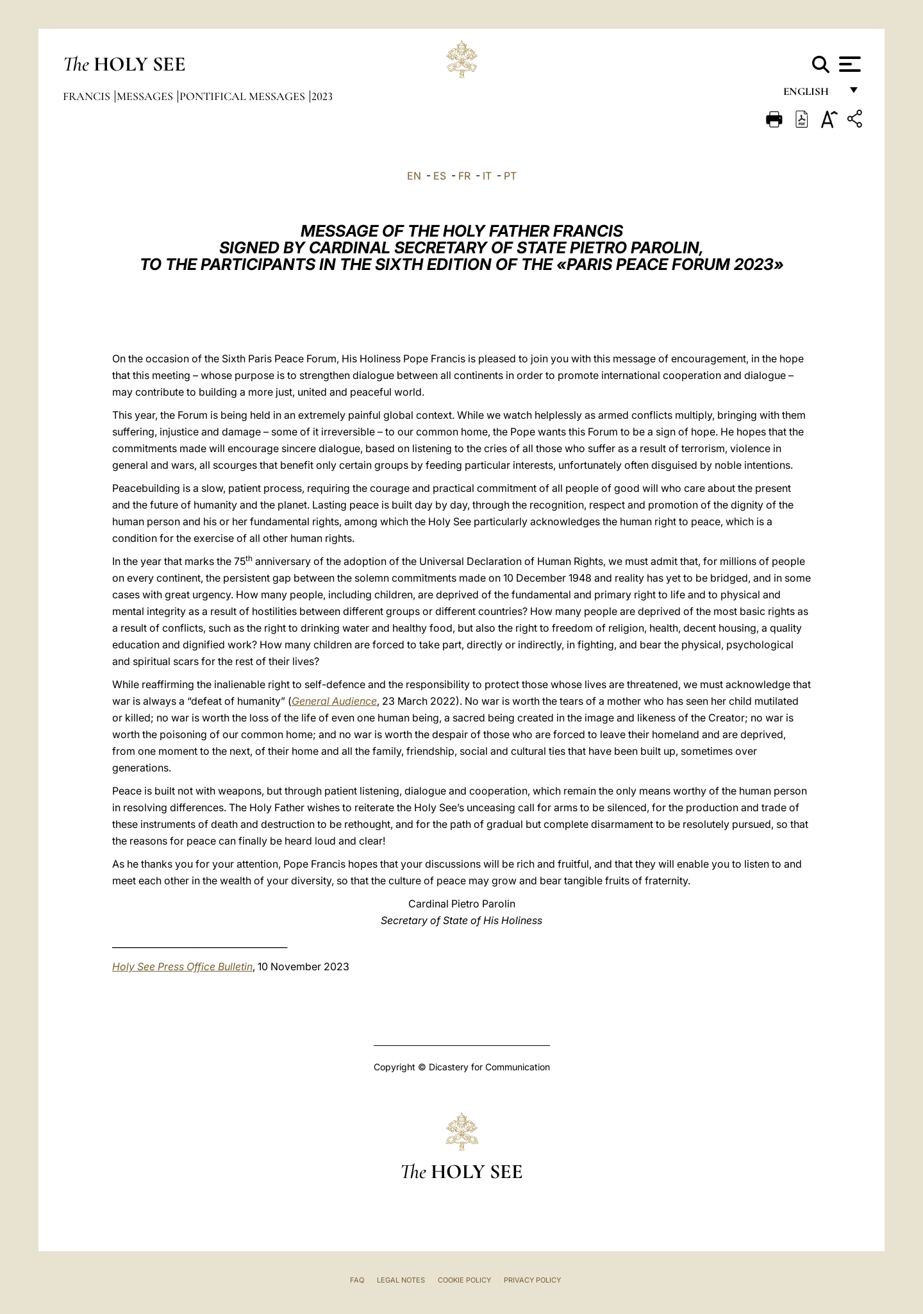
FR (464, 175)
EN (414, 175)
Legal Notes (401, 1280)
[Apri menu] (848, 64)
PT (510, 175)
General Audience (334, 701)
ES (439, 175)
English (812, 95)
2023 (322, 96)
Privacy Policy (532, 1280)
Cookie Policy (464, 1280)
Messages (146, 96)
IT (487, 175)
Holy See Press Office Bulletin (182, 966)
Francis (88, 96)
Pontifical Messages (243, 96)
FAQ (357, 1280)
